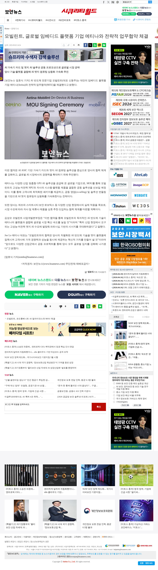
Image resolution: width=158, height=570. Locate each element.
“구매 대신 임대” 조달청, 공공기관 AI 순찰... (25, 386)
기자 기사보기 (95, 272)
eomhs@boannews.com (30, 257)
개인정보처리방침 (40, 537)
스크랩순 (146, 317)
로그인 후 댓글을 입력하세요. (48, 407)
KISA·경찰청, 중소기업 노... (130, 284)
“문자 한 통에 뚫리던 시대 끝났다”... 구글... (77, 386)
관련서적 (96, 537)
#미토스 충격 (80, 20)
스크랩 (32, 2)
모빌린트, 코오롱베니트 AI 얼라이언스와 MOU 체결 (31, 319)
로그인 (7, 2)
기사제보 (24, 2)
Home (7, 29)
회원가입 (15, 2)
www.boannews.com (54, 263)
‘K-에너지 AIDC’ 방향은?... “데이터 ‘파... (131, 157)
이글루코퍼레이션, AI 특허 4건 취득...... (130, 297)
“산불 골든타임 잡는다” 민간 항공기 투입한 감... (27, 380)
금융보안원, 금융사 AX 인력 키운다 (73, 391)
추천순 (131, 317)
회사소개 (8, 537)
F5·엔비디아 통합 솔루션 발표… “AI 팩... (131, 307)
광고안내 (17, 537)
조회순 (116, 317)
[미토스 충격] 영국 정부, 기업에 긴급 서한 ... (25, 391)
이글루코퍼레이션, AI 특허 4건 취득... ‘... (24, 397)
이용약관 (27, 537)
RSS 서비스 (108, 537)
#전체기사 (20, 20)
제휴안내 (86, 537)
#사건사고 (50, 20)
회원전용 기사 (124, 19)
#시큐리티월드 (35, 20)
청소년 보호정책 (55, 537)
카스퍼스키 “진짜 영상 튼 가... (131, 281)
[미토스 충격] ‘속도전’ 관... (130, 277)
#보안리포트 (65, 20)
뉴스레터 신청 (42, 2)
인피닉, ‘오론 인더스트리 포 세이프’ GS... (131, 300)
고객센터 (77, 537)
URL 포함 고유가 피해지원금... (132, 287)
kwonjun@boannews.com (80, 557)
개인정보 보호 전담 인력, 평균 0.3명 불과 (76, 380)
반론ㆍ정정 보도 (146, 563)
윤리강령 (68, 537)
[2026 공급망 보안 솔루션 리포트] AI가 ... (76, 397)
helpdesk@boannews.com (122, 549)
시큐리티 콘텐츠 (143, 19)
